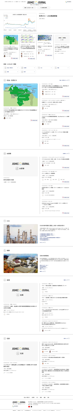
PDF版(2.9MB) (65, 168)
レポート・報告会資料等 (12, 182)
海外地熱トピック (43, 267)
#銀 (45, 314)
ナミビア (60, 157)
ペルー (52, 283)
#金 (4, 312)
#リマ (23, 312)
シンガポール (45, 43)
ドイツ (56, 171)
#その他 (43, 289)
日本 (29, 44)
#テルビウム (50, 328)
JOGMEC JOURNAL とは (9, 1)
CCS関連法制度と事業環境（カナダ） (47, 235)
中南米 (10, 46)
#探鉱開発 (11, 115)
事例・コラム (42, 269)
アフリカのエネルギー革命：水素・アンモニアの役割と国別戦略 (55, 159)
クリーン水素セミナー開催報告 (48, 173)
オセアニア (50, 321)
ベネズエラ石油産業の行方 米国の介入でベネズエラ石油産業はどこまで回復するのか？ (11, 49)
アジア (27, 44)
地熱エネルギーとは (43, 265)
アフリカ (49, 157)
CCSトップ (42, 242)
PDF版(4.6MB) (65, 182)
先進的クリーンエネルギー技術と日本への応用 (52, 102)
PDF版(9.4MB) (48, 55)
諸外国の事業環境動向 (44, 238)
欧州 (53, 171)
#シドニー (66, 328)
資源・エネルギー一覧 (28, 7)
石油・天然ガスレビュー (12, 52)
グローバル (55, 130)
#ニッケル (7, 312)
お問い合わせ (23, 1)
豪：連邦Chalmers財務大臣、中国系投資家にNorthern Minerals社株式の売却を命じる (54, 323)
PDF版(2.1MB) (65, 197)
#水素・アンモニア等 (45, 137)
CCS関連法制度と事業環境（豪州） (46, 234)
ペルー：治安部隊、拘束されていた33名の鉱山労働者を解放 (54, 297)
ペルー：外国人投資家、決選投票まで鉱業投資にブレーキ (54, 285)
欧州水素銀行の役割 (9, 180)
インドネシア (48, 42)
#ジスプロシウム (44, 328)
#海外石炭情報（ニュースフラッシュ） (60, 51)
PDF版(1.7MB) (65, 213)
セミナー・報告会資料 (52, 135)
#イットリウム (54, 328)
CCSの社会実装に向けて (44, 240)
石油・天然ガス (42, 18)
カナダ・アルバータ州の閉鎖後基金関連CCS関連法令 (50, 237)
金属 (4, 310)
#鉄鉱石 (10, 312)
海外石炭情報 (59, 49)
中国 (48, 43)
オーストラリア (55, 321)
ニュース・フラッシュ (10, 310)
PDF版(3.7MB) (65, 146)
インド (52, 130)
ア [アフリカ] (64, 100)
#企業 (49, 106)
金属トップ (66, 280)
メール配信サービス (17, 1)
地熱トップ (42, 271)
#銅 (42, 314)
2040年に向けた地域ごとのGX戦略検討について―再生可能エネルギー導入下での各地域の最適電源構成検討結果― (28, 47)
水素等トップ (65, 153)
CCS (37, 397)
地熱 (41, 397)
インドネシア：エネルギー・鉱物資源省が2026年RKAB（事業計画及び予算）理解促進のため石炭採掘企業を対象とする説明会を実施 (55, 371)
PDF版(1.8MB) (65, 126)
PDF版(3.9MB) (14, 58)
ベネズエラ (13, 46)
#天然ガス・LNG (6, 115)
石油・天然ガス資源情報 (53, 119)
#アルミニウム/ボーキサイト (17, 312)
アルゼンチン (53, 114)
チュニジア (57, 157)
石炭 (55, 49)
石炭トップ (66, 338)
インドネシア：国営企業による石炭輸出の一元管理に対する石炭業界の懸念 (62, 47)
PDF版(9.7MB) (31, 59)
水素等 (5, 182)
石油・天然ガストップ (64, 80)
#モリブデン (49, 314)
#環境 (50, 177)
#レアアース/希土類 (61, 328)
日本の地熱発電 (43, 266)
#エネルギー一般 (44, 106)
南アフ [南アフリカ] (64, 157)
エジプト (53, 157)
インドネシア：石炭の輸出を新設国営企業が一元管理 (53, 357)
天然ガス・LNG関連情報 (48, 16)
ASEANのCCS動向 (43, 236)
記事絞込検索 (44, 7)
